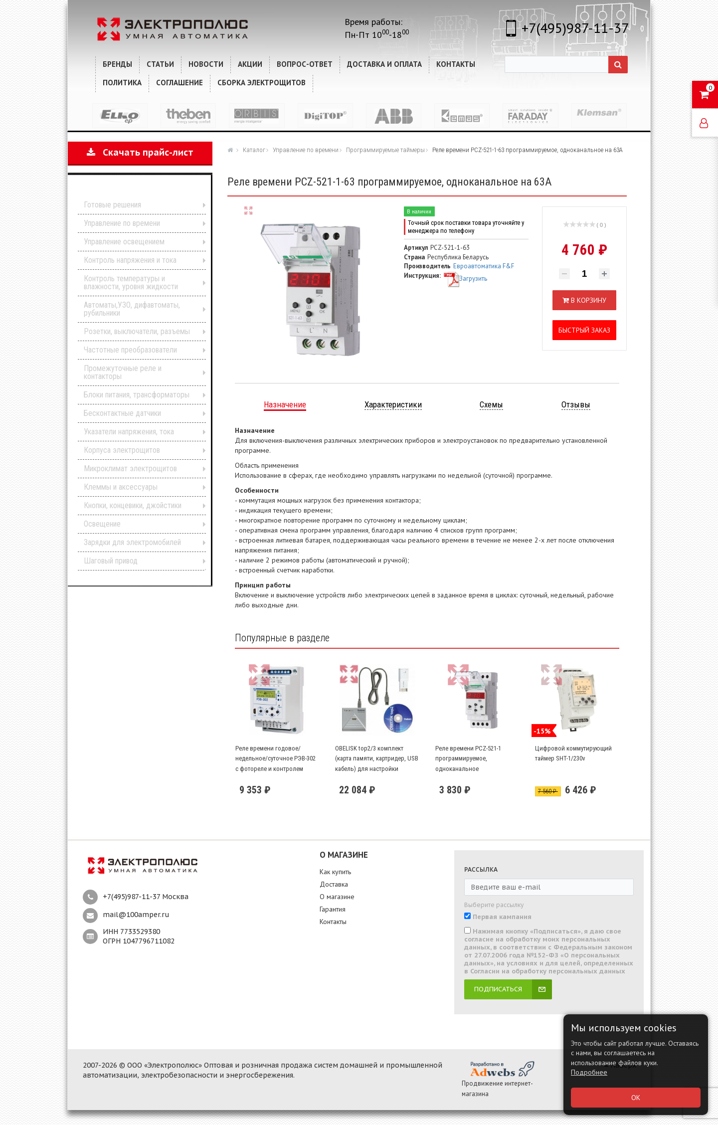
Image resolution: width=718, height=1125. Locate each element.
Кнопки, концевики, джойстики (132, 505)
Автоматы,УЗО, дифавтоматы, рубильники (132, 309)
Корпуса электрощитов (122, 450)
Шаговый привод (111, 560)
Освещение (102, 524)
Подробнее (589, 1072)
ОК (635, 1097)
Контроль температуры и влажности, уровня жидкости (131, 282)
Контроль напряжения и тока (130, 260)
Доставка (334, 884)
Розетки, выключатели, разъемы (137, 331)
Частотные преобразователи (130, 350)
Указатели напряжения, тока (129, 431)
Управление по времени (122, 223)
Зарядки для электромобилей (132, 542)
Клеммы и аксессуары (121, 487)
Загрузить (465, 278)
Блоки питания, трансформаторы (136, 394)
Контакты (333, 921)
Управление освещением (124, 241)
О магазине (337, 896)
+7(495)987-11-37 (575, 27)
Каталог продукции (133, 189)
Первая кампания (502, 917)
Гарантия (333, 909)
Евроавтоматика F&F (483, 266)
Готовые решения (112, 204)
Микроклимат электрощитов (130, 468)
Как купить (335, 871)
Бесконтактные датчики (122, 413)
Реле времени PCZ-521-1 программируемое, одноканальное (468, 758)
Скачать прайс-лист (140, 152)
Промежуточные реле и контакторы (123, 372)
